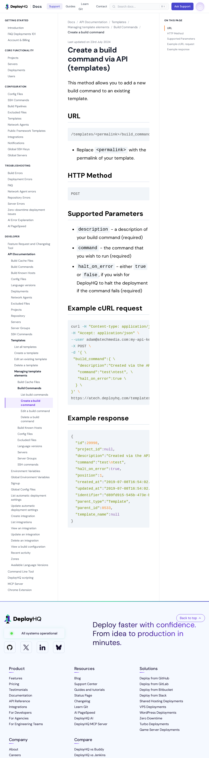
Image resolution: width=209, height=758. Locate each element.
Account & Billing (19, 40)
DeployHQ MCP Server (90, 724)
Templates (14, 118)
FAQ (10, 185)
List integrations (21, 522)
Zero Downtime (151, 718)
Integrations (15, 137)
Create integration (23, 516)
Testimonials (18, 690)
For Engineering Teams (26, 724)
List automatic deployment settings (28, 497)
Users (11, 76)
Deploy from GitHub (154, 678)
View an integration (23, 528)
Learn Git (84, 6)
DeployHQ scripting (20, 577)
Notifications (16, 143)
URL (169, 28)
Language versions (23, 285)
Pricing (14, 684)
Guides (70, 6)
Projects (13, 58)
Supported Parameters (181, 38)
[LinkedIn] (42, 647)
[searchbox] (137, 6)
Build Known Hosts (23, 273)
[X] (26, 647)
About (13, 749)
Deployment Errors (20, 179)
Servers (13, 64)
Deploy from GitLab (154, 684)
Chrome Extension (20, 590)
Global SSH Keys (19, 149)
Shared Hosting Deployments (161, 701)
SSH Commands (18, 100)
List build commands (34, 394)
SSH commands (28, 464)
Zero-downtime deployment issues (26, 212)
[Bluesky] (58, 647)
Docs (71, 22)
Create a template (26, 353)
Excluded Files (17, 112)
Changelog (82, 701)
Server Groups (20, 328)
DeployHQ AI (83, 718)
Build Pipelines (17, 106)
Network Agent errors (22, 191)
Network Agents (18, 124)
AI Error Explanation (20, 220)
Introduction (16, 28)
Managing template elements (27, 373)
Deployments (16, 70)
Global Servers (17, 155)
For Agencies (19, 718)
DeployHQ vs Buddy (89, 749)
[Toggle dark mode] (200, 6)
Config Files (15, 94)
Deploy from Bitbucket (156, 690)
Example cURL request (180, 44)
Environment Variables (25, 471)
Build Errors (15, 173)
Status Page (83, 695)
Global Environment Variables (30, 477)
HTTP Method (175, 33)
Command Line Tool (21, 571)
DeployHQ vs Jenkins (90, 755)
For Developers (20, 712)
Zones (15, 559)
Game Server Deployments (160, 730)
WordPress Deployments (158, 712)
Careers (15, 755)
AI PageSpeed (17, 226)
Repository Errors (19, 197)
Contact (101, 6)
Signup (15, 483)
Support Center (85, 684)
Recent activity (21, 553)
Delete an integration (25, 540)
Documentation (20, 695)
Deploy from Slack (153, 695)
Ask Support (182, 6)
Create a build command (30, 403)
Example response (178, 49)
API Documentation (21, 254)
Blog (77, 678)
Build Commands (22, 267)
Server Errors (16, 203)
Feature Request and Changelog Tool (29, 246)
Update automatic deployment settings (24, 508)
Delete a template (26, 365)
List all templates (25, 347)
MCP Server (15, 584)
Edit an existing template (30, 359)
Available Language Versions (29, 565)
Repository (18, 316)
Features (15, 678)
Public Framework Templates (27, 131)
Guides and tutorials (89, 690)
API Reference (19, 701)
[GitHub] (10, 647)
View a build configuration (28, 546)
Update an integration (25, 534)
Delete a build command (30, 419)
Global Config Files (23, 489)
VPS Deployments (153, 707)
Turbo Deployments (154, 724)
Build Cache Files (22, 260)
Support (54, 6)
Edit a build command (35, 411)
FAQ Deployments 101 (22, 34)
